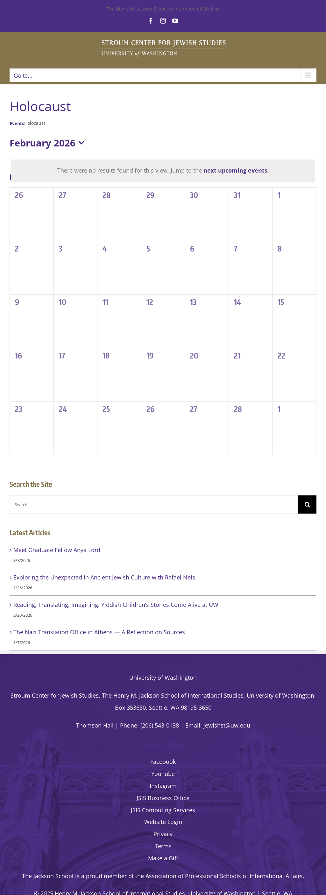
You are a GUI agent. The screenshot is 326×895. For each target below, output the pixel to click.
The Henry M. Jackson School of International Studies (163, 9)
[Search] (307, 504)
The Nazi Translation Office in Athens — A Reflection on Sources (99, 632)
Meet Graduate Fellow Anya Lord (56, 550)
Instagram (163, 786)
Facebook (163, 761)
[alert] (163, 171)
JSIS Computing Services (163, 810)
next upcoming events (235, 170)
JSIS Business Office (163, 798)
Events (17, 123)
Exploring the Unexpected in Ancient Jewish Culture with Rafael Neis (104, 577)
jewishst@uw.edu (226, 725)
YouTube (163, 774)
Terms (163, 846)
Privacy (163, 834)
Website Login (163, 822)
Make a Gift (163, 858)
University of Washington (163, 677)
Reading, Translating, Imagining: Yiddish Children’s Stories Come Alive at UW (115, 604)
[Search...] (154, 504)
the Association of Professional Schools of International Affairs (219, 876)
